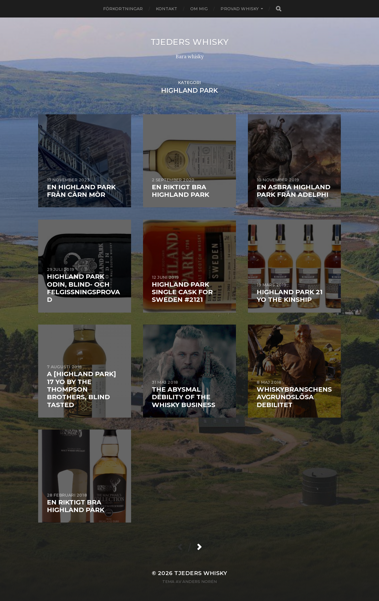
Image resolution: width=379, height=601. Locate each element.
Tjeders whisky (190, 42)
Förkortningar (123, 8)
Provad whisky (240, 8)
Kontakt (166, 8)
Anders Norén (199, 581)
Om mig (199, 8)
